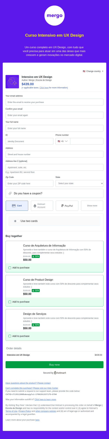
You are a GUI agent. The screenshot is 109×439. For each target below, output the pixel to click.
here (37, 420)
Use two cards (29, 221)
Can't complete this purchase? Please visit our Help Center (32, 388)
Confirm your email (14, 109)
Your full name (12, 122)
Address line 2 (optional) (16, 161)
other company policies (46, 411)
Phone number (62, 135)
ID (7, 135)
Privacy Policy (24, 411)
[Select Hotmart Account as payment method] (42, 206)
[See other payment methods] (92, 206)
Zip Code (10, 177)
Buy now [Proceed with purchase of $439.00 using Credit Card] (54, 365)
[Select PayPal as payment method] (67, 206)
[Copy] (31, 394)
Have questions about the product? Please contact (28, 383)
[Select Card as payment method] (17, 206)
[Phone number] (86, 141)
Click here (44, 88)
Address (9, 148)
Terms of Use (11, 411)
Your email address (14, 96)
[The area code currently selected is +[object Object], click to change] (63, 141)
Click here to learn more (45, 399)
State (58, 177)
